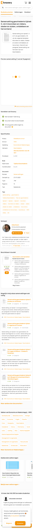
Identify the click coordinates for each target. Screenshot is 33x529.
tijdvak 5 (16, 201)
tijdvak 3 (5, 201)
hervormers (24, 207)
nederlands (5, 445)
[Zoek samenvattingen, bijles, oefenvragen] (16, 7)
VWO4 (4, 213)
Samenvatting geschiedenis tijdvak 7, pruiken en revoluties (21, 281)
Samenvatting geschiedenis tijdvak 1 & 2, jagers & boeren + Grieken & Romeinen (21, 262)
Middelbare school (19, 138)
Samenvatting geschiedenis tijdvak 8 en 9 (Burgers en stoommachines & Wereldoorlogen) (19, 377)
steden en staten (7, 207)
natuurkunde (24, 442)
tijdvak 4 (11, 201)
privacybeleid (15, 516)
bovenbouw (22, 210)
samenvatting (6, 195)
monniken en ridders (13, 204)
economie (10, 419)
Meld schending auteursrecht (23, 106)
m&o (16, 430)
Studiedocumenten (7, 12)
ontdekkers (16, 207)
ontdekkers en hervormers (10, 210)
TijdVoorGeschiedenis (20, 163)
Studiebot (27, 12)
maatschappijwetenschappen (10, 434)
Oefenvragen (19, 12)
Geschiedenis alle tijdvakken (21, 257)
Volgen (26, 233)
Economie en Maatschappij (22, 145)
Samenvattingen (18, 174)
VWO (15, 142)
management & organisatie (9, 438)
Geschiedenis (18, 148)
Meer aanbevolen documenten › (12, 403)
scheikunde (14, 445)
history (13, 427)
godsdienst (5, 427)
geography (11, 423)
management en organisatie (10, 442)
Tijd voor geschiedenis (22, 198)
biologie (27, 415)
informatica (21, 427)
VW (8, 213)
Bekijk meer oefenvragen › (10, 484)
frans (3, 423)
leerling (10, 430)
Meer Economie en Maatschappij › (12, 450)
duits (3, 419)
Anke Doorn (15, 225)
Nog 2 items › (16, 285)
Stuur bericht (17, 233)
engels (17, 419)
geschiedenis (15, 195)
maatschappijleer (25, 430)
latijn (3, 430)
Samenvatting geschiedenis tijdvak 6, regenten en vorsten (21, 275)
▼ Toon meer (16, 245)
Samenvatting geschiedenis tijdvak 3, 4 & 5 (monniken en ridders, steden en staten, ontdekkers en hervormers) (21, 269)
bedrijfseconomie (18, 415)
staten (27, 204)
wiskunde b (23, 445)
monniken (23, 201)
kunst (28, 427)
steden (22, 204)
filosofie (24, 419)
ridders (5, 204)
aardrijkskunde (6, 415)
